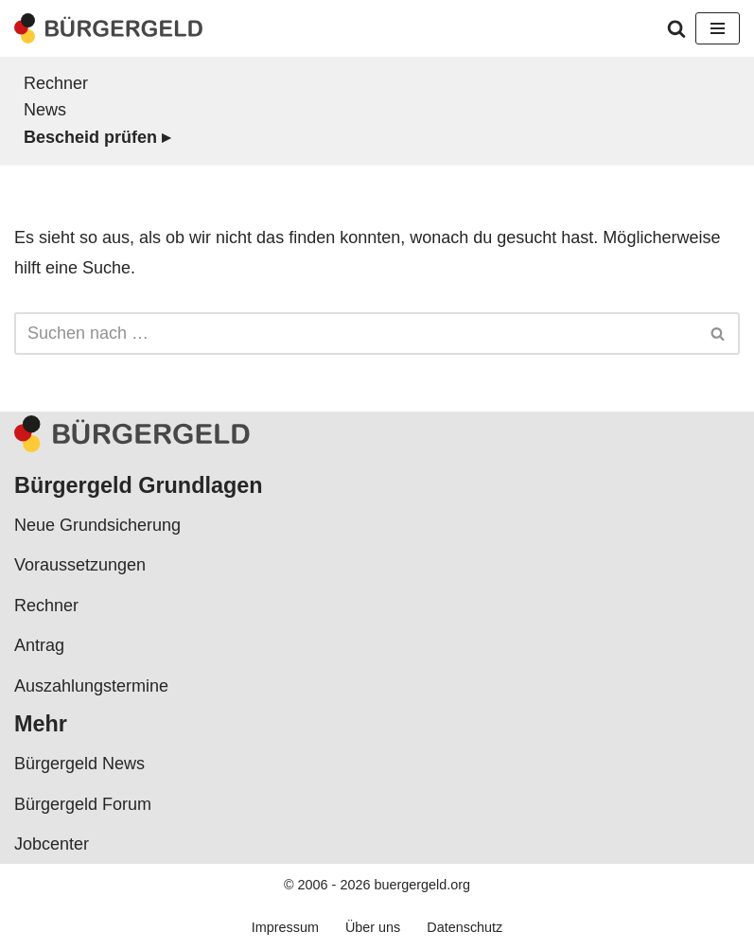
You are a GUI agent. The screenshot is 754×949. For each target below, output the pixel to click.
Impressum (285, 927)
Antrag (39, 645)
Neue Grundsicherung (97, 525)
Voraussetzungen (80, 564)
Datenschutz (464, 927)
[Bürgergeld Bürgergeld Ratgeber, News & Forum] (108, 28)
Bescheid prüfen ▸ (97, 137)
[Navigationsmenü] (717, 28)
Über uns (372, 927)
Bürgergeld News (79, 763)
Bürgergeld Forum (82, 804)
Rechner (56, 83)
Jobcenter (51, 844)
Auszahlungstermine (91, 686)
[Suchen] (676, 28)
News (45, 109)
